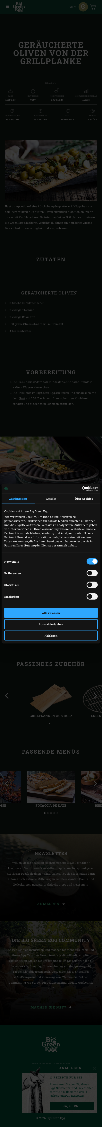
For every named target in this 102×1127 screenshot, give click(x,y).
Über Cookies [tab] (84, 498)
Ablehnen (51, 635)
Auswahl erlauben (51, 624)
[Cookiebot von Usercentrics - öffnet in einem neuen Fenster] (81, 488)
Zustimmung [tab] (18, 498)
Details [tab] (51, 498)
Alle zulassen (51, 613)
